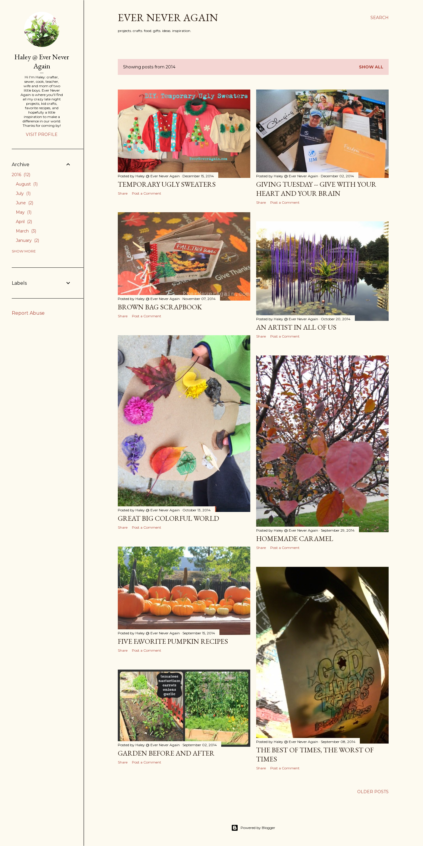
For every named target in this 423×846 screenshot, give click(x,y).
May (23, 212)
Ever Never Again (168, 17)
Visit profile (42, 134)
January (27, 240)
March (26, 231)
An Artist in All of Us (296, 327)
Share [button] (122, 193)
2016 (21, 174)
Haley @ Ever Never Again (41, 61)
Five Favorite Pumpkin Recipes (173, 641)
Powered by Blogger (253, 827)
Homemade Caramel (294, 538)
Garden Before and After (166, 753)
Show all (371, 67)
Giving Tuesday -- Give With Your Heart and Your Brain (316, 189)
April (24, 221)
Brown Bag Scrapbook (160, 306)
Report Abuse (28, 313)
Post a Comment (146, 193)
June (24, 202)
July (23, 193)
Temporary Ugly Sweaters (167, 184)
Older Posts (373, 791)
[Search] (379, 18)
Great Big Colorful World (168, 518)
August (27, 184)
